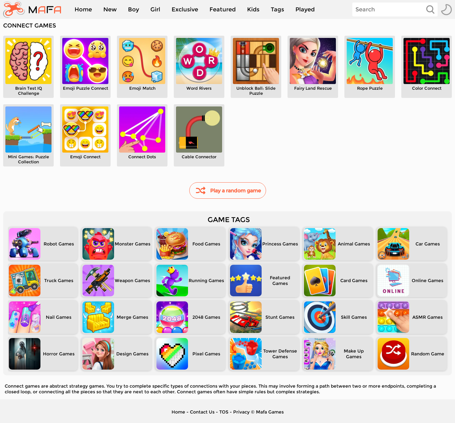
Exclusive (185, 9)
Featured (222, 9)
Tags (277, 9)
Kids (253, 9)
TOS (223, 412)
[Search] (395, 9)
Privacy (241, 412)
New (110, 9)
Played (305, 9)
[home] (35, 9)
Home (83, 9)
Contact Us (202, 412)
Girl (155, 9)
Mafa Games (270, 412)
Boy (133, 9)
